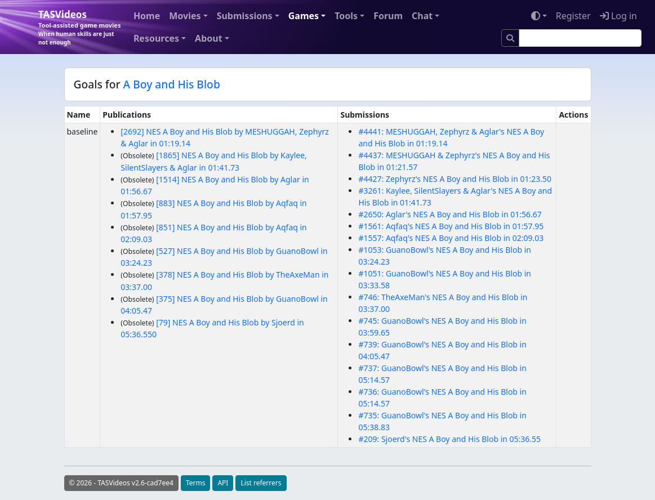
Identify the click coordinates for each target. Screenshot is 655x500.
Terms (196, 483)
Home (146, 16)
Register (573, 16)
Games (303, 16)
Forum (388, 16)
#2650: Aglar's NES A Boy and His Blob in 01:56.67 (449, 214)
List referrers (260, 483)
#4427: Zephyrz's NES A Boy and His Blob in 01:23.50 (454, 178)
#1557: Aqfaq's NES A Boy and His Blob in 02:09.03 (450, 238)
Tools (346, 16)
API (222, 483)
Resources (156, 38)
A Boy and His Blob (171, 84)
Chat (422, 16)
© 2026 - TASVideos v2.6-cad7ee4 (121, 483)
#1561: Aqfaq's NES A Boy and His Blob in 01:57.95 (450, 226)
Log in (618, 16)
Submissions (245, 16)
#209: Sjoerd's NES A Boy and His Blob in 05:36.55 (449, 439)
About (208, 38)
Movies (184, 16)
